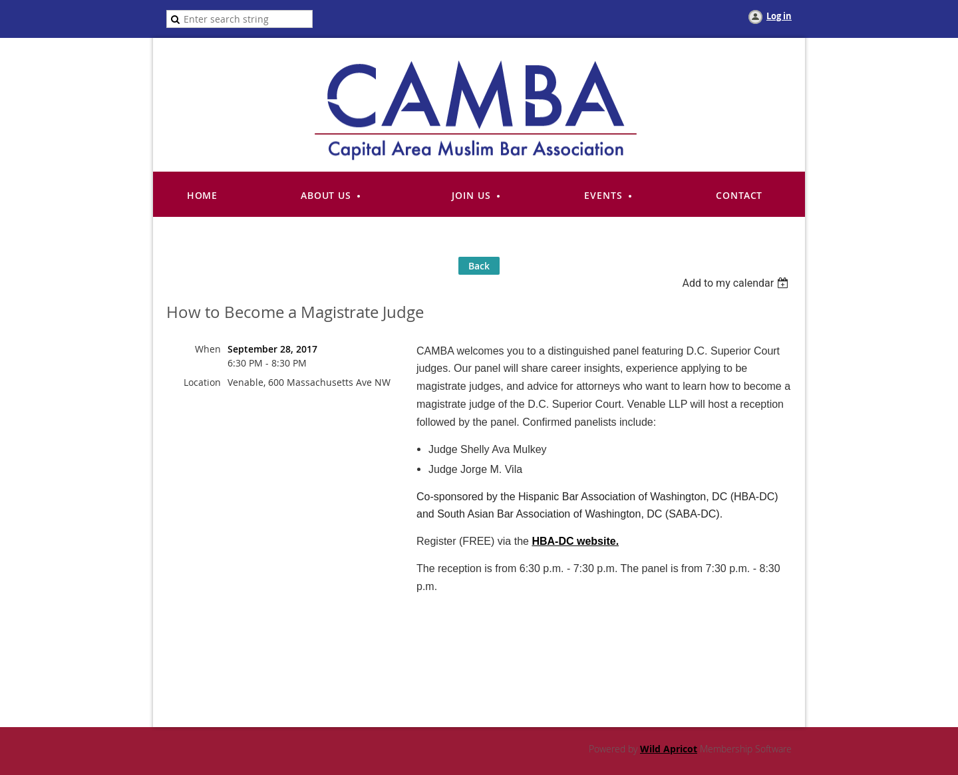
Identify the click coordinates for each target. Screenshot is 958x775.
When (208, 349)
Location (202, 382)
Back (479, 265)
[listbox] (737, 283)
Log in (779, 16)
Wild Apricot (668, 748)
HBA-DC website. (575, 541)
